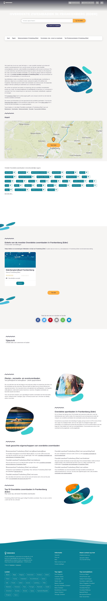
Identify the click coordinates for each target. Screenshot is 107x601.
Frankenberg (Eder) (59, 10)
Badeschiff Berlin (84, 592)
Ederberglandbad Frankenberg (20, 270)
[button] (74, 2)
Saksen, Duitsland (59, 592)
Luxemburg (36, 582)
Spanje (32, 590)
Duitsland (45, 10)
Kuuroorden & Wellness (40, 109)
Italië (7, 582)
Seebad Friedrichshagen (86, 578)
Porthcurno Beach (84, 574)
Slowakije (17, 590)
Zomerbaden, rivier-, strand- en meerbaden (51, 38)
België (14, 574)
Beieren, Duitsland (59, 583)
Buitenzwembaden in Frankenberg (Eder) (28, 38)
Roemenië (39, 586)
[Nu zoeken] (79, 20)
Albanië (8, 574)
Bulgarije (21, 574)
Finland (7, 578)
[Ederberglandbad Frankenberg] (20, 260)
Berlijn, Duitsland (59, 587)
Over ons (57, 557)
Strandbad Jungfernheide (86, 581)
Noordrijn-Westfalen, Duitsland (62, 585)
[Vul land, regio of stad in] (47, 20)
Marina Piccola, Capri (85, 576)
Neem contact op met (60, 562)
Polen (24, 586)
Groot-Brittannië (34, 578)
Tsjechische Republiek (42, 590)
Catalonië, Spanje (59, 576)
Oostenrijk (17, 586)
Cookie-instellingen (59, 564)
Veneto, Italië (58, 581)
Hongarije (8, 594)
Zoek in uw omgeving (53, 25)
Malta (44, 582)
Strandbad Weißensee (85, 590)
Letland (20, 582)
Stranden (31, 109)
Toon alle (53, 292)
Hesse (50, 10)
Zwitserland (9, 590)
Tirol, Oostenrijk (59, 574)
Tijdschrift (57, 555)
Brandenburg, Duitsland (61, 590)
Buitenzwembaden (23, 109)
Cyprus (16, 594)
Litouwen (28, 582)
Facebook (12, 565)
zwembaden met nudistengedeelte (63, 473)
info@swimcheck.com (85, 555)
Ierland (43, 578)
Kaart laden (53, 145)
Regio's (14, 38)
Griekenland (23, 578)
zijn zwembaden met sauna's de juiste (18, 478)
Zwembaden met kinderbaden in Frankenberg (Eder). (75, 464)
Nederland (8, 586)
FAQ (56, 559)
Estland (47, 574)
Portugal (31, 586)
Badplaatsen (8, 109)
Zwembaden (15, 109)
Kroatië (13, 582)
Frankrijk (15, 578)
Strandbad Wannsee (85, 587)
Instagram (18, 565)
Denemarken (30, 574)
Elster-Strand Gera (84, 596)
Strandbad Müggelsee (85, 585)
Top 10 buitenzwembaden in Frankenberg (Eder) (76, 38)
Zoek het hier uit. (18, 471)
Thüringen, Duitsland (60, 594)
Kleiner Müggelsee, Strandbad (87, 583)
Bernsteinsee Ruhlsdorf (85, 594)
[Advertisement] (49, 52)
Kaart (8, 38)
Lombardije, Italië (59, 578)
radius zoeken (44, 102)
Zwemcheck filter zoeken (11, 102)
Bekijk (20, 283)
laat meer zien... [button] (9, 193)
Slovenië (25, 590)
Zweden (47, 586)
